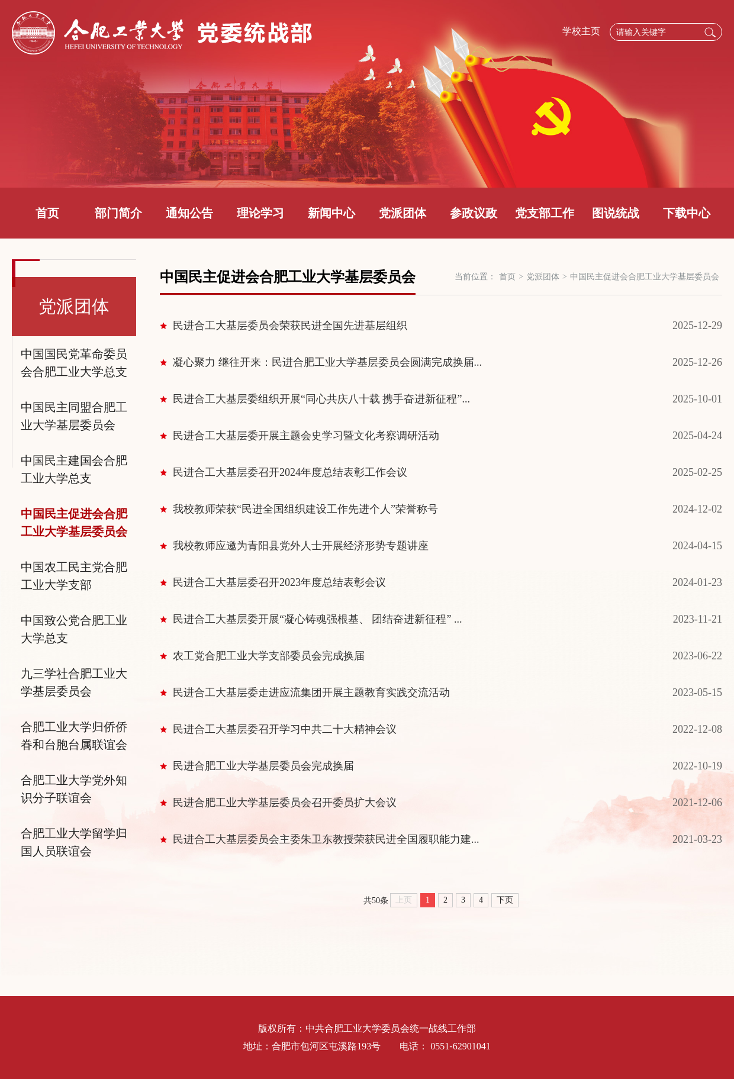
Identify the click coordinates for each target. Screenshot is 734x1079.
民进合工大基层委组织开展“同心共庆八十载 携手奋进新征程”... (321, 399)
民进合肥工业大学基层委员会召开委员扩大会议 (285, 803)
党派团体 (402, 213)
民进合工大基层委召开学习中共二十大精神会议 (285, 729)
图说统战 (615, 213)
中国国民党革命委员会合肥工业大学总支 (74, 362)
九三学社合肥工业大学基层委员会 (74, 682)
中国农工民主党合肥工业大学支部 (74, 576)
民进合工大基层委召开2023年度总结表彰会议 (279, 582)
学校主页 (581, 31)
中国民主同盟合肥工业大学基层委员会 (74, 416)
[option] (367, 94)
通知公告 (189, 213)
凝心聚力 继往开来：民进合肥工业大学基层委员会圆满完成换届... (327, 362)
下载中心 (686, 213)
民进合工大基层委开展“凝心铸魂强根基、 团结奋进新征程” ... (317, 619)
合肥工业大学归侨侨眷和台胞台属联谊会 (74, 735)
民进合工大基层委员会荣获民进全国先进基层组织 (290, 325)
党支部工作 (544, 213)
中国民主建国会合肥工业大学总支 (74, 469)
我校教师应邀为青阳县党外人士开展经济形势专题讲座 (301, 546)
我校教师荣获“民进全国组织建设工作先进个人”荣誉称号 (305, 509)
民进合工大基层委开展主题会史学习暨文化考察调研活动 (306, 436)
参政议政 (473, 213)
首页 (47, 213)
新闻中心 (331, 213)
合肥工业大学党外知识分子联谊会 (74, 789)
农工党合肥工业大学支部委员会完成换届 (269, 656)
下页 (505, 900)
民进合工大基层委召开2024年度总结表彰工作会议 (290, 472)
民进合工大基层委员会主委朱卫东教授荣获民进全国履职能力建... (326, 839)
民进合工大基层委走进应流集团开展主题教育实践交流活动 (311, 692)
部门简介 (118, 213)
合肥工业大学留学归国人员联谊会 (74, 842)
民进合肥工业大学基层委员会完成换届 (263, 766)
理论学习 (260, 213)
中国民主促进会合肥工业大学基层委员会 (74, 522)
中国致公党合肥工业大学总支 (74, 629)
